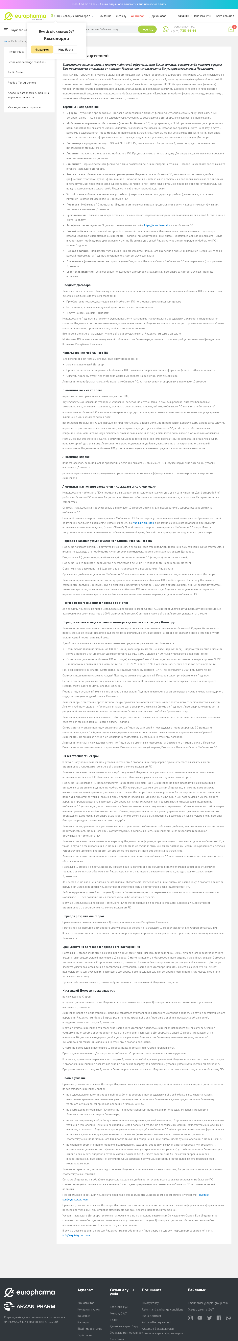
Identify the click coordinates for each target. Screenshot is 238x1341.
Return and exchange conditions (27, 62)
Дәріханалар (157, 16)
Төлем (114, 1320)
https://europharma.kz (157, 225)
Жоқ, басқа (65, 49)
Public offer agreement (22, 82)
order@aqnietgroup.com (212, 1303)
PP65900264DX (16, 1322)
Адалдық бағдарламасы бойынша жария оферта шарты (29, 95)
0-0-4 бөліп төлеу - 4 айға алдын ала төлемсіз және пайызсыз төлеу (119, 4)
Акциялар (138, 16)
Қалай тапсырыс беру (124, 1326)
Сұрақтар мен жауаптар (126, 1332)
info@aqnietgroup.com (76, 1235)
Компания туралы (89, 1309)
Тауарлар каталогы (20, 30)
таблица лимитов (143, 523)
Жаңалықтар (86, 1303)
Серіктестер (85, 1335)
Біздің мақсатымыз (90, 1329)
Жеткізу (121, 16)
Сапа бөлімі (117, 1339)
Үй (5, 41)
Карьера (83, 1322)
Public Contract (17, 72)
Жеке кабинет (224, 16)
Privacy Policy (150, 1303)
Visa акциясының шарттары (24, 107)
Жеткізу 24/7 (118, 1313)
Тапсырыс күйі (202, 16)
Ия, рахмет (42, 49)
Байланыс (105, 16)
